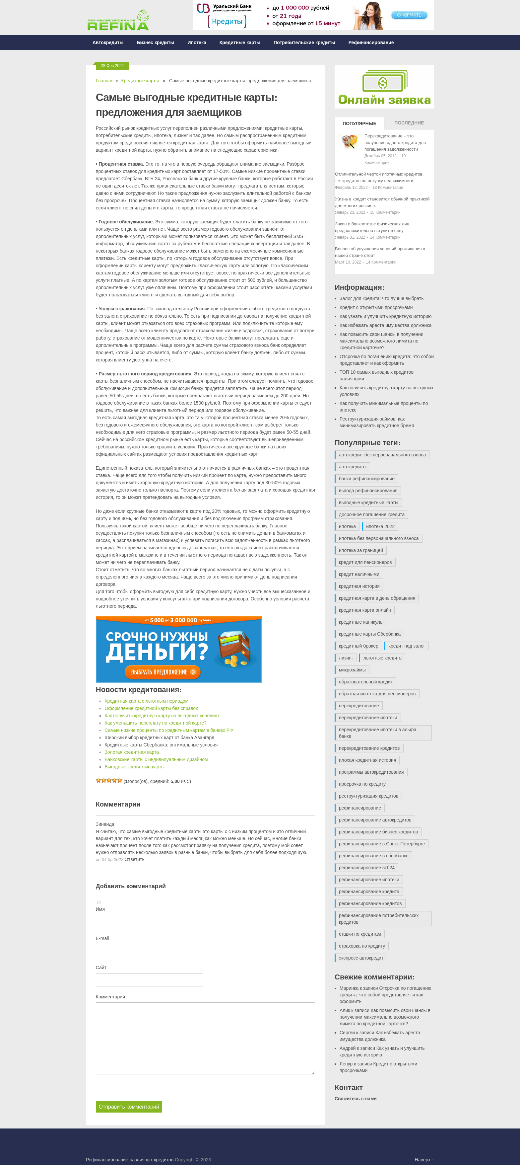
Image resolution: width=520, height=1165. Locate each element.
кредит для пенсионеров (365, 562)
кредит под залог (407, 646)
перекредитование (359, 705)
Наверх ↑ (424, 1159)
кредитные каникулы (361, 622)
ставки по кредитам (360, 934)
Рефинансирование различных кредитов (129, 1159)
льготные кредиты (382, 657)
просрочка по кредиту (362, 784)
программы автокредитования (371, 772)
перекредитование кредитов (369, 748)
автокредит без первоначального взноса (382, 454)
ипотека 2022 (380, 526)
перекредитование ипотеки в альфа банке (377, 733)
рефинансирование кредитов (370, 903)
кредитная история (359, 586)
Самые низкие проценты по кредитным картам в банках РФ (168, 730)
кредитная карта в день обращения (377, 598)
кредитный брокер (358, 646)
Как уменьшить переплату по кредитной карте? (155, 723)
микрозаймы (352, 669)
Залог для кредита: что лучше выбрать (381, 298)
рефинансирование (360, 808)
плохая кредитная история (367, 760)
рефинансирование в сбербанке (374, 855)
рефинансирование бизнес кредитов (378, 831)
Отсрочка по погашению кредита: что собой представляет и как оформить (385, 994)
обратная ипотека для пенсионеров (377, 693)
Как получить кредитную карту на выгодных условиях (162, 715)
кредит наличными (359, 574)
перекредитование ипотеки (368, 717)
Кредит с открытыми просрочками (376, 307)
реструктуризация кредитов (368, 796)
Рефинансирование (371, 42)
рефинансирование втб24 (367, 867)
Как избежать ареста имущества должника (385, 325)
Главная (104, 80)
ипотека (347, 526)
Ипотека (197, 42)
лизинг (346, 657)
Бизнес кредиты (155, 42)
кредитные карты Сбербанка (370, 634)
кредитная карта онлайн (365, 610)
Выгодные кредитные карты (134, 766)
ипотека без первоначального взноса (379, 538)
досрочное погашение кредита (372, 514)
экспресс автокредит (361, 958)
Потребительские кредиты (304, 42)
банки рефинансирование (367, 478)
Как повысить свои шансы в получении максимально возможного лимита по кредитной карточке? (381, 341)
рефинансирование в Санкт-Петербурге (382, 843)
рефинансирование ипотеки (369, 879)
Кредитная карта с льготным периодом (146, 701)
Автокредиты (108, 42)
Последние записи (409, 124)
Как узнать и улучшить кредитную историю (386, 316)
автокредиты (352, 466)
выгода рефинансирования (368, 490)
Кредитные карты (240, 42)
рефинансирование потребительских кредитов (379, 919)
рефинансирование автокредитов (375, 819)
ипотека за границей (361, 550)
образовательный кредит (366, 681)
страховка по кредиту (362, 946)
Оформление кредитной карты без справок (151, 708)
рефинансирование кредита (369, 891)
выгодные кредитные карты (368, 502)
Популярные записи (359, 125)
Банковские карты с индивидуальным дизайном (156, 759)
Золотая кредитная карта (131, 752)
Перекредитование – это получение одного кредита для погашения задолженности (395, 142)
